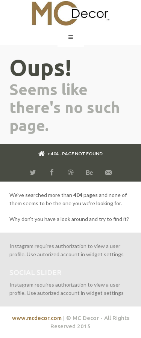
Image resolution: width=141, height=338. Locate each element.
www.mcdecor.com (37, 318)
